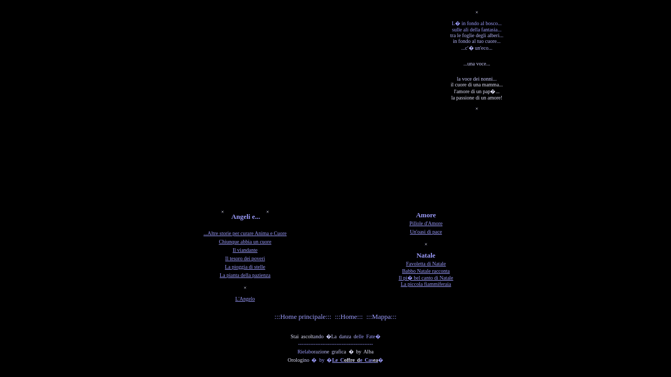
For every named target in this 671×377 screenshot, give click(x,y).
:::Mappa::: (381, 316)
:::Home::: (349, 316)
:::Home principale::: (303, 316)
